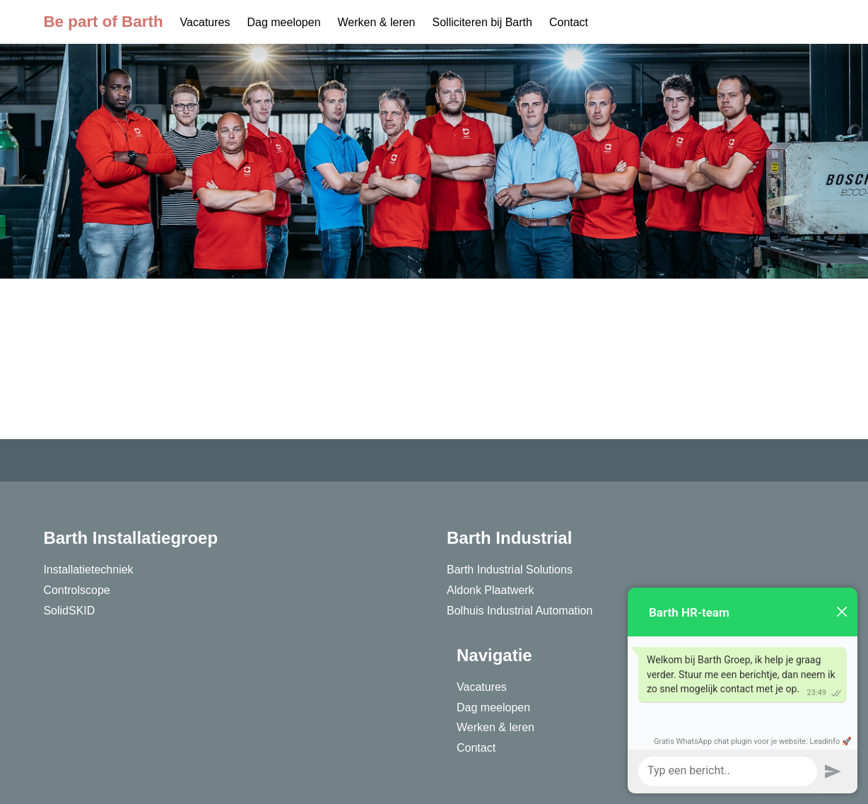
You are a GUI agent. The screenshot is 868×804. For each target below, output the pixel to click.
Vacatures (205, 22)
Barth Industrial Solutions (510, 570)
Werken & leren (377, 22)
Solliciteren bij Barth (482, 22)
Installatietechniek (88, 570)
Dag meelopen (283, 22)
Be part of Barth (103, 22)
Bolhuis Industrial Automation (519, 611)
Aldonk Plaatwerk (490, 590)
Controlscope (76, 590)
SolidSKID (69, 611)
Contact (568, 22)
